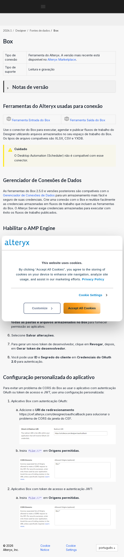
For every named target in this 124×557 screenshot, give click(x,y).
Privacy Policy (93, 279)
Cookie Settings (90, 295)
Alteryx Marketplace (62, 59)
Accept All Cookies (82, 308)
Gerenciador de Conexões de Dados (29, 195)
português (107, 547)
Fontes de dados (40, 30)
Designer (21, 30)
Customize (42, 308)
